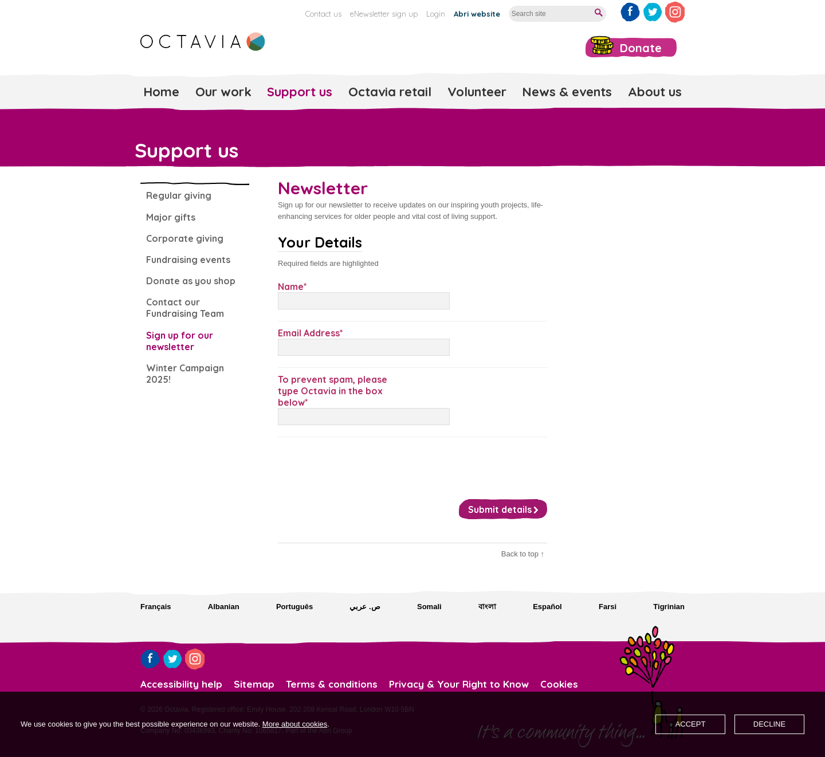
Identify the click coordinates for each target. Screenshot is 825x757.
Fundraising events (188, 259)
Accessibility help (181, 684)
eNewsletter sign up (384, 13)
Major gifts (170, 217)
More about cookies (294, 724)
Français (155, 606)
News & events (567, 92)
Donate (641, 48)
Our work (223, 92)
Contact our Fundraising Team (185, 307)
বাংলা (487, 606)
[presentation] (365, 465)
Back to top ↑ (522, 554)
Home (161, 92)
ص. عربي (364, 606)
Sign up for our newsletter (179, 341)
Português (294, 606)
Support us (299, 92)
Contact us (323, 13)
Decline (769, 724)
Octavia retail (389, 92)
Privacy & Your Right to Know (459, 684)
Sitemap (254, 684)
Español (547, 606)
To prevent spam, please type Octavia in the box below (332, 391)
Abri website (477, 13)
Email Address (309, 333)
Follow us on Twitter (652, 12)
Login (435, 13)
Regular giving (178, 195)
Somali (429, 606)
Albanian (223, 606)
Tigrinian (669, 606)
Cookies (559, 684)
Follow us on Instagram (675, 12)
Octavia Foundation (203, 41)
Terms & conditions (332, 684)
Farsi (607, 606)
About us (655, 92)
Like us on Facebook (630, 12)
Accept (690, 724)
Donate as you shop (190, 281)
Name (291, 286)
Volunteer (476, 92)
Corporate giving (184, 238)
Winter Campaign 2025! (185, 373)
